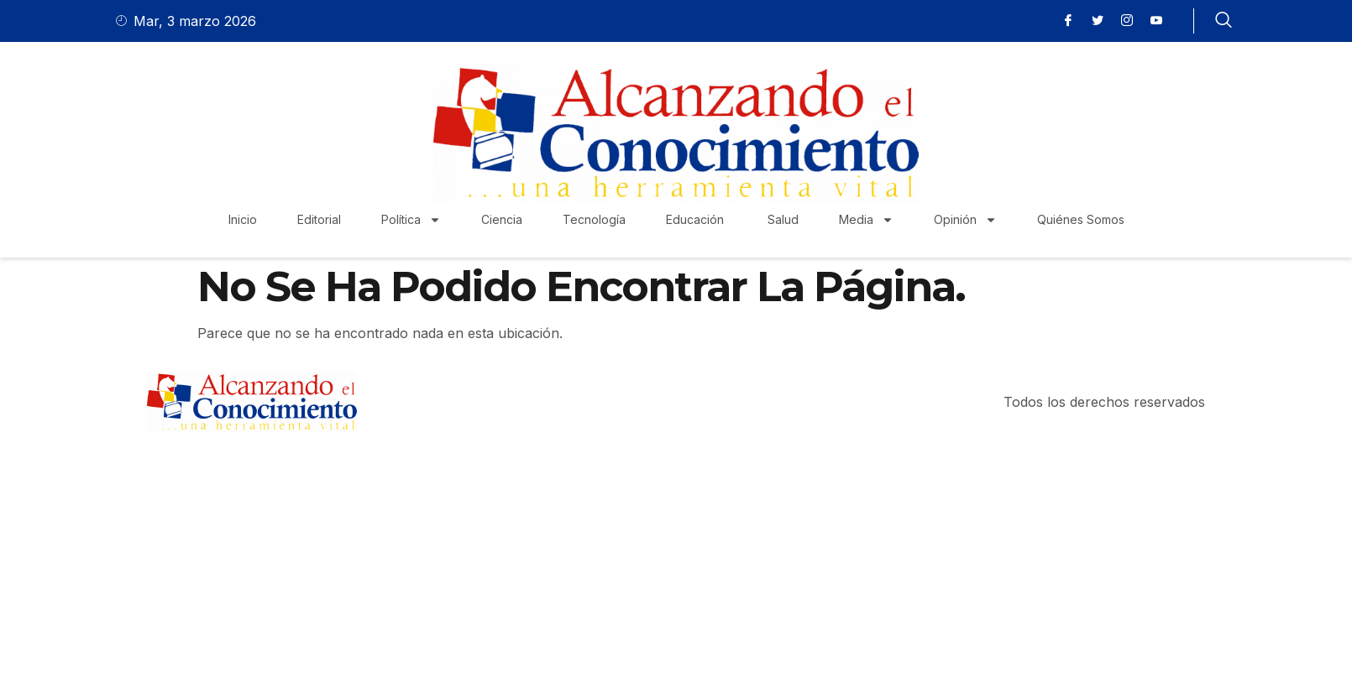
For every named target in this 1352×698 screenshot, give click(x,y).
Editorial (319, 219)
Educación (696, 219)
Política (411, 220)
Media (866, 220)
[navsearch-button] (1223, 21)
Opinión (965, 220)
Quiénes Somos (1080, 219)
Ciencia (501, 219)
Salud (783, 219)
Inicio (242, 219)
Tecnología (594, 219)
